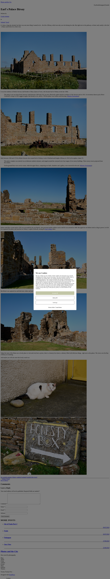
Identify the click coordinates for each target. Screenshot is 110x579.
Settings (55, 302)
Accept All (55, 293)
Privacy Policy (51, 307)
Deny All (55, 298)
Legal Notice (59, 307)
